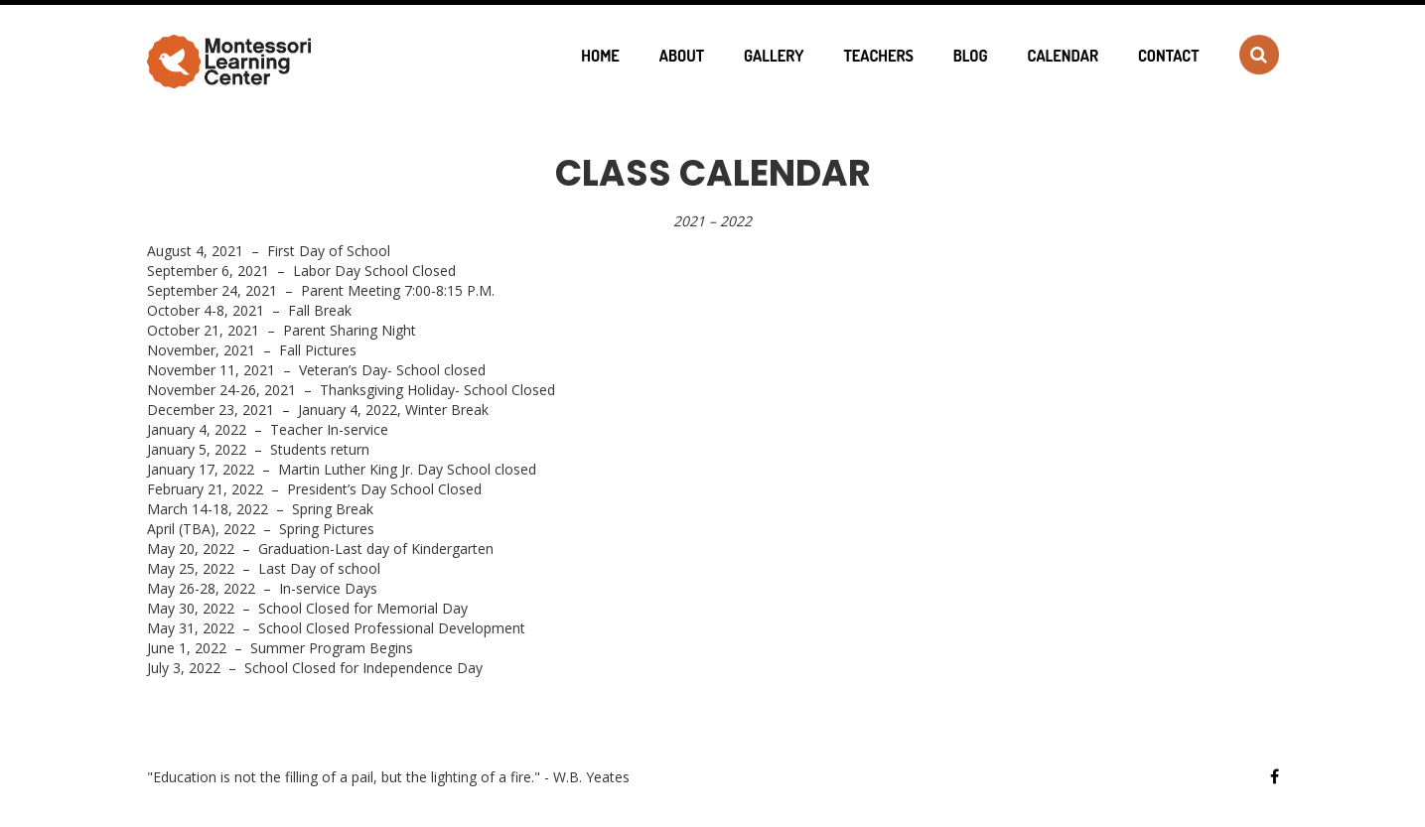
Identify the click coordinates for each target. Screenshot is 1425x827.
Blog (970, 56)
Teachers (878, 56)
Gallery (773, 56)
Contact (1168, 56)
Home (600, 56)
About (681, 56)
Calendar (1063, 56)
